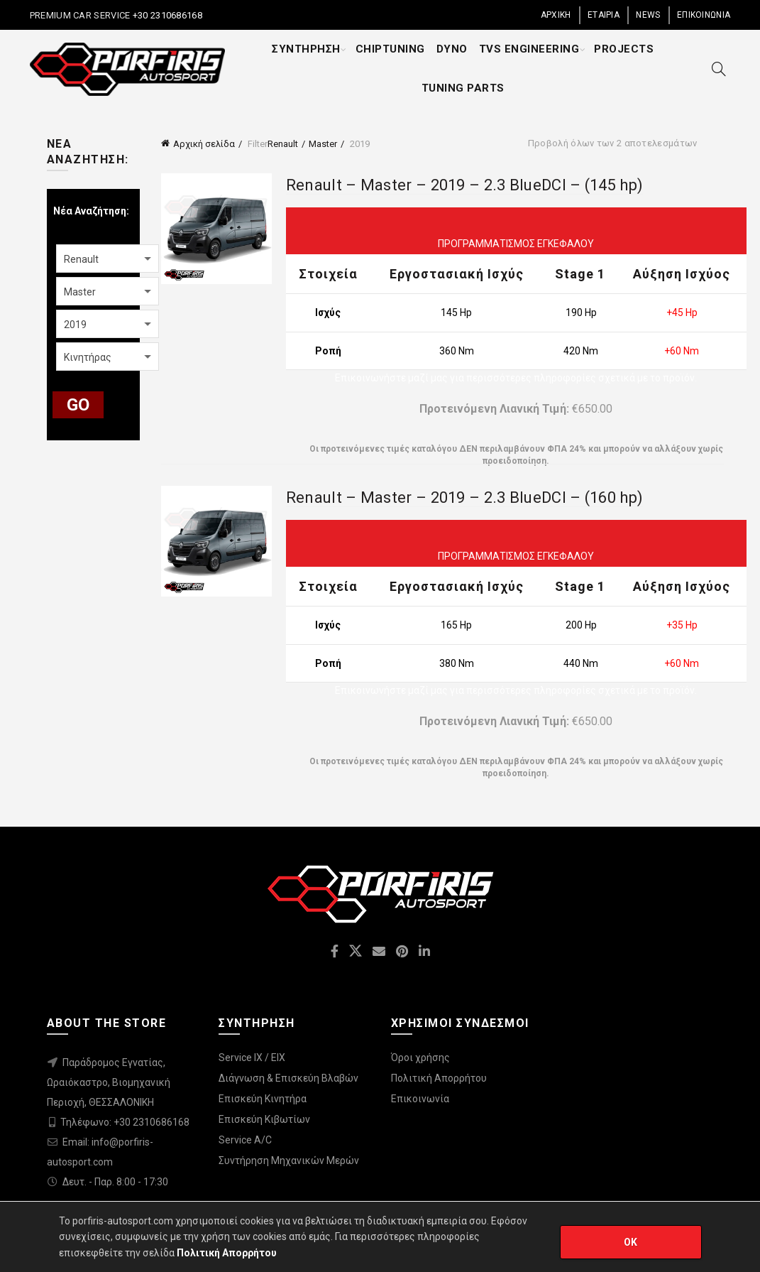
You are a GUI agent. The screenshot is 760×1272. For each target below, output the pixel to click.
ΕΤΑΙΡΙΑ (603, 15)
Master (323, 143)
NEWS (648, 15)
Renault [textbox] (81, 259)
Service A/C (245, 1140)
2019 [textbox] (75, 324)
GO (78, 405)
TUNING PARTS (463, 88)
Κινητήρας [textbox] (87, 357)
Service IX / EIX (252, 1057)
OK (631, 1242)
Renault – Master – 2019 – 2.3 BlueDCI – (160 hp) (464, 497)
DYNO (452, 49)
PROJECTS (624, 49)
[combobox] (107, 258)
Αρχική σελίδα (204, 143)
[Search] (718, 69)
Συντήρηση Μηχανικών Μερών (289, 1160)
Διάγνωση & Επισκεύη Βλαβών (288, 1078)
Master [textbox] (80, 292)
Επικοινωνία (420, 1098)
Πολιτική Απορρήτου (439, 1078)
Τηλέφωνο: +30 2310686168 (124, 1122)
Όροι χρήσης (420, 1057)
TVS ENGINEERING (529, 49)
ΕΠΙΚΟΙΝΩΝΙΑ (703, 15)
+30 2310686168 (166, 15)
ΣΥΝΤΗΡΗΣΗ (306, 49)
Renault (283, 143)
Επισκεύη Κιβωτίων (264, 1119)
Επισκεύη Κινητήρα (263, 1098)
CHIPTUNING (390, 49)
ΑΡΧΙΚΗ (556, 15)
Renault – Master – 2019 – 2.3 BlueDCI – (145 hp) (464, 185)
